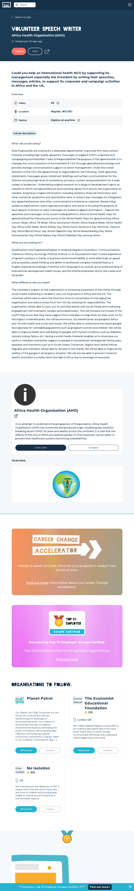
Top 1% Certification (77, 861)
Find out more (37, 583)
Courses (43, 861)
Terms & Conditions (20, 881)
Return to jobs (21, 17)
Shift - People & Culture (79, 866)
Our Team (100, 856)
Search (21, 4)
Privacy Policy (37, 881)
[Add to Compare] (93, 448)
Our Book (100, 861)
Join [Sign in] (41, 850)
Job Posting (73, 856)
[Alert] (40, 448)
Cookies (49, 881)
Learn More (27, 796)
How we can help (76, 850)
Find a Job (44, 856)
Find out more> (100, 887)
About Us (100, 850)
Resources (44, 866)
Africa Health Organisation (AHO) (46, 410)
